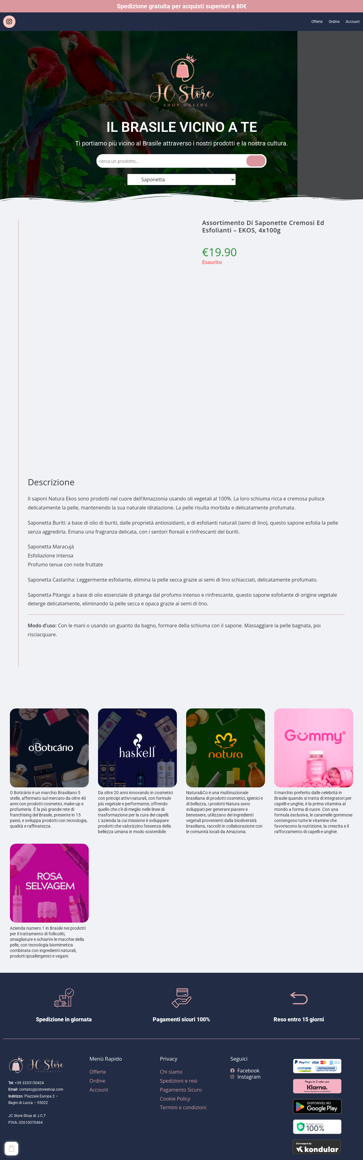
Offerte (307, 21)
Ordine (328, 21)
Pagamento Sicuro (181, 1089)
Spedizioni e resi (178, 1080)
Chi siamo (171, 1071)
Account (351, 21)
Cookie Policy (175, 1098)
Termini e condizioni (183, 1107)
